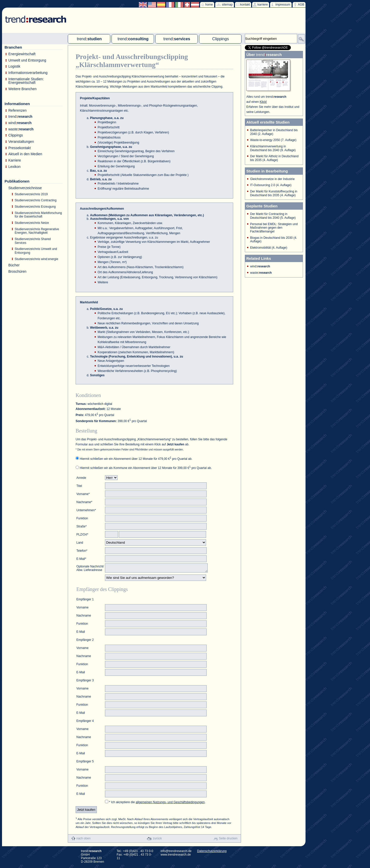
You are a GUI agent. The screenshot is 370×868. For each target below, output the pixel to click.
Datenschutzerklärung (212, 852)
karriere (262, 4)
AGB (301, 4)
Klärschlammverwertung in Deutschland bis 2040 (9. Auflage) (273, 148)
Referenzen (17, 110)
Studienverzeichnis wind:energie (36, 259)
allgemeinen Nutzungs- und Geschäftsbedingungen (170, 803)
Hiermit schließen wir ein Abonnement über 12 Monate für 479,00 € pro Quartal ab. (136, 459)
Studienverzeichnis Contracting (35, 200)
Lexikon (14, 167)
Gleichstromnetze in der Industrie (272, 179)
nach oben (83, 840)
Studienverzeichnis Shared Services (33, 241)
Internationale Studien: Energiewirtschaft (26, 81)
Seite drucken (228, 840)
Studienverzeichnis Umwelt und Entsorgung (36, 250)
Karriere (14, 160)
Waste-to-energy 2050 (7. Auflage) (273, 140)
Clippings (15, 135)
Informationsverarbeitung (28, 73)
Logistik (14, 66)
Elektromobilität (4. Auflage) (268, 247)
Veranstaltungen (21, 142)
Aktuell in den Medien (25, 154)
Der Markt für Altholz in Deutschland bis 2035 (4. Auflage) (274, 158)
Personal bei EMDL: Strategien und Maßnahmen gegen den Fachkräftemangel (274, 227)
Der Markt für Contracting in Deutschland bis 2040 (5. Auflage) (273, 216)
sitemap (227, 4)
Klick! (263, 102)
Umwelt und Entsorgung (27, 60)
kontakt (245, 4)
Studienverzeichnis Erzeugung (35, 206)
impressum (282, 4)
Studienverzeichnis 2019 (31, 194)
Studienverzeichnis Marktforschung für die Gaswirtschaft (38, 215)
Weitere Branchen (22, 89)
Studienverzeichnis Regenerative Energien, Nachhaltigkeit (37, 231)
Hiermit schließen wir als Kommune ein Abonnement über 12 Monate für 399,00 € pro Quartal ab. (146, 468)
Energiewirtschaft (21, 54)
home (209, 4)
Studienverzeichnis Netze (32, 223)
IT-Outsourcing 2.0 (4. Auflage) (270, 185)
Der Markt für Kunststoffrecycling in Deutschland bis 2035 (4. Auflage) (273, 193)
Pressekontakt (19, 148)
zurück (157, 840)
